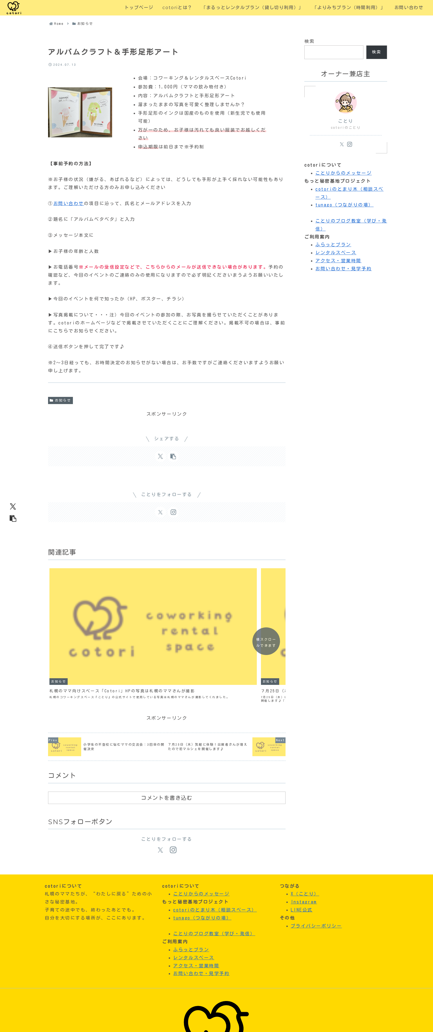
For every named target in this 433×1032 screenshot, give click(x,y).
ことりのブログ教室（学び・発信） (214, 869)
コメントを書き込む (166, 733)
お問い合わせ (68, 203)
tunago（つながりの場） (344, 205)
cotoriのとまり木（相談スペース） (215, 846)
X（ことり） (305, 829)
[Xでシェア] (13, 506)
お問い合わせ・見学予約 (343, 268)
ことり (345, 121)
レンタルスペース (335, 252)
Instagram (304, 837)
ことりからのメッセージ (343, 173)
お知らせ (60, 400)
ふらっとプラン (333, 244)
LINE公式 (302, 846)
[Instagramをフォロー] (173, 512)
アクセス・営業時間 (338, 260)
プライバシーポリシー (316, 862)
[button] (13, 518)
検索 (309, 41)
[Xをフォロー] (160, 512)
